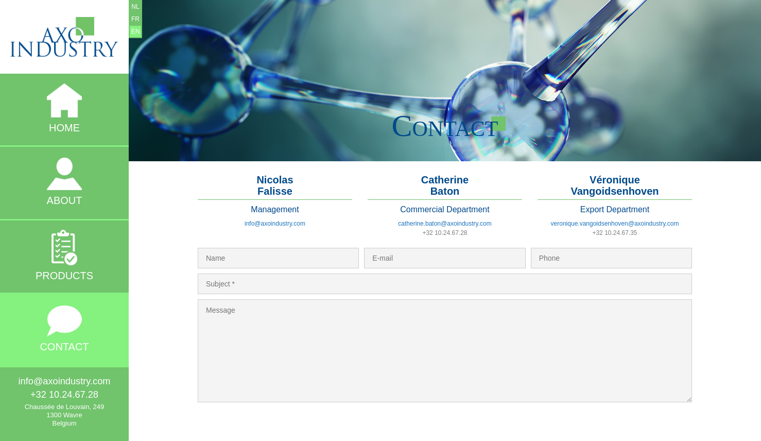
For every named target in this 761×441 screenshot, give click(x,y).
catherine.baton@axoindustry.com (444, 223)
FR (135, 19)
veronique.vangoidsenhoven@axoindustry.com (615, 223)
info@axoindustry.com (275, 223)
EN (135, 31)
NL (135, 6)
